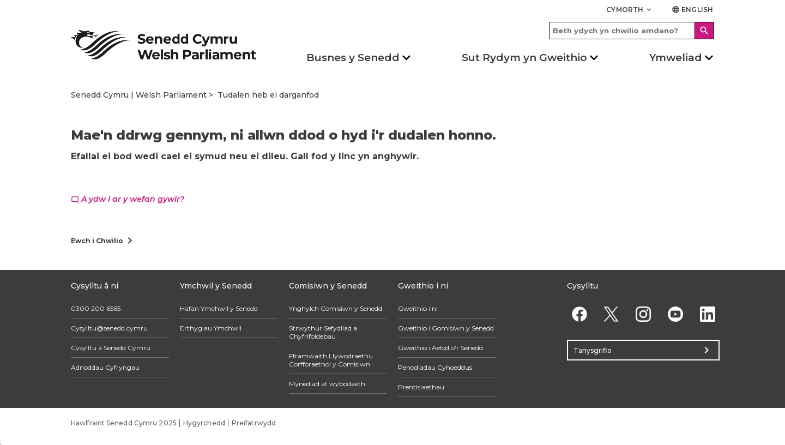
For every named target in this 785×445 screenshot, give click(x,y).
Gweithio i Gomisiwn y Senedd (446, 328)
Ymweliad (675, 57)
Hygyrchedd (204, 423)
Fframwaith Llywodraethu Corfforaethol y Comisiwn (331, 360)
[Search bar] (632, 30)
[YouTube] (675, 314)
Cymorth (629, 9)
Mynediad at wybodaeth (327, 384)
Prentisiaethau (421, 387)
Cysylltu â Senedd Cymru (110, 348)
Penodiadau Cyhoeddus (435, 367)
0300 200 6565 (95, 308)
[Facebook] (579, 314)
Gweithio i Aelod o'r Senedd (440, 348)
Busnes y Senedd (353, 57)
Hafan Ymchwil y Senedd (219, 308)
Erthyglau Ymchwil (210, 328)
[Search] (704, 30)
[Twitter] (611, 314)
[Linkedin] (707, 314)
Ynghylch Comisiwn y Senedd (335, 308)
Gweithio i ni (418, 308)
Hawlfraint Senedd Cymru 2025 (124, 423)
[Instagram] (643, 314)
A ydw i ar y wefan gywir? (127, 199)
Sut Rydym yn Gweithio (524, 57)
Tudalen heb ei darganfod (268, 95)
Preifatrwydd (254, 423)
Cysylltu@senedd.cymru (109, 328)
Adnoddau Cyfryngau (105, 367)
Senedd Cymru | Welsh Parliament (139, 95)
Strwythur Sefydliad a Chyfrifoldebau (323, 332)
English (692, 9)
